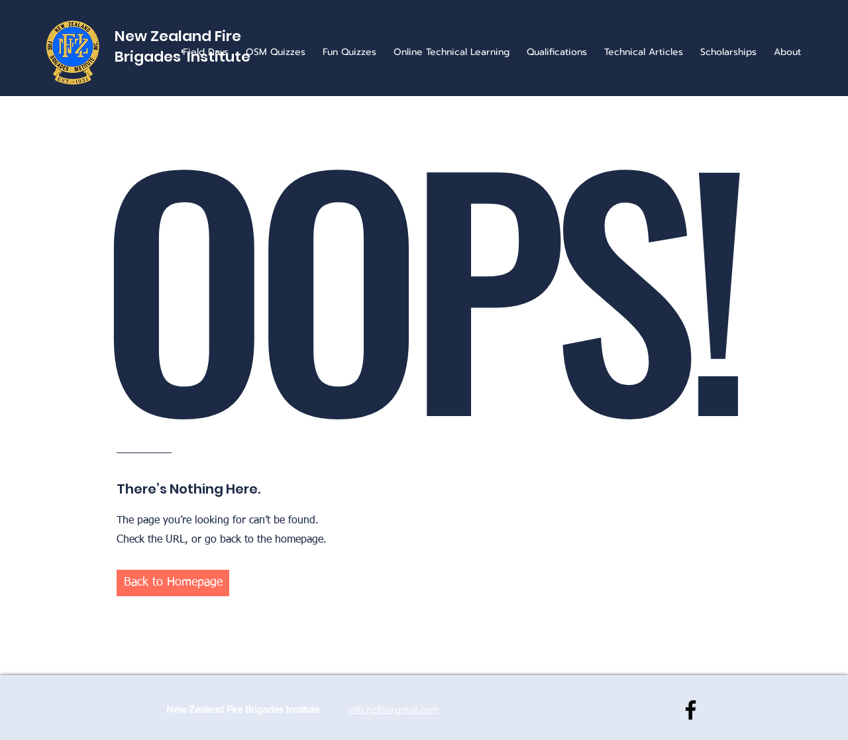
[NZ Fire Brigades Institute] (691, 710)
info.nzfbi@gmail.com (393, 709)
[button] (173, 583)
